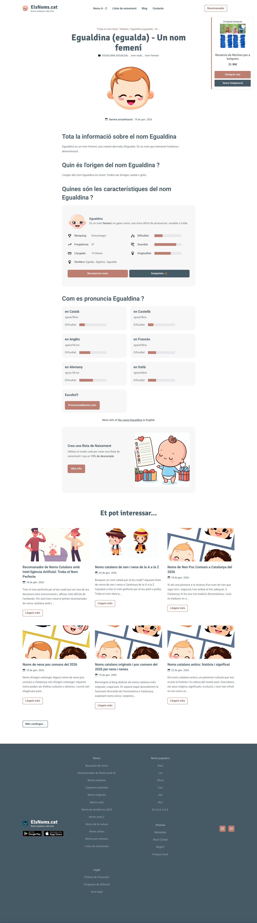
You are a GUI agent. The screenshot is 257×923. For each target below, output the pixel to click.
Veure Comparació (233, 83)
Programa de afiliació (97, 884)
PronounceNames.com (82, 405)
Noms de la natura (97, 824)
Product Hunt (160, 854)
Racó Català (160, 840)
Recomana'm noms (97, 273)
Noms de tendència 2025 (97, 810)
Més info (76, 469)
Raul (160, 766)
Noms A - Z (100, 8)
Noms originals (97, 795)
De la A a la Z (160, 810)
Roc (160, 802)
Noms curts (97, 802)
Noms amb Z (96, 817)
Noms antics (96, 832)
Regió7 (160, 847)
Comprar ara (232, 74)
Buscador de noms (96, 766)
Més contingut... (35, 724)
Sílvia (160, 780)
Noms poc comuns (96, 839)
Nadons (124, 29)
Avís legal (97, 892)
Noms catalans (97, 780)
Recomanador (223, 8)
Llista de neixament (124, 8)
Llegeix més (32, 613)
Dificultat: (71, 325)
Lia (160, 773)
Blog (144, 8)
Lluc (160, 788)
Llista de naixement (97, 846)
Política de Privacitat (96, 877)
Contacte (158, 8)
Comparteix (159, 273)
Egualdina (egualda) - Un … (145, 29)
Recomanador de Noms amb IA (97, 773)
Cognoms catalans (96, 788)
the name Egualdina (130, 420)
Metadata (160, 832)
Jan (160, 795)
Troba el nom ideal (107, 29)
